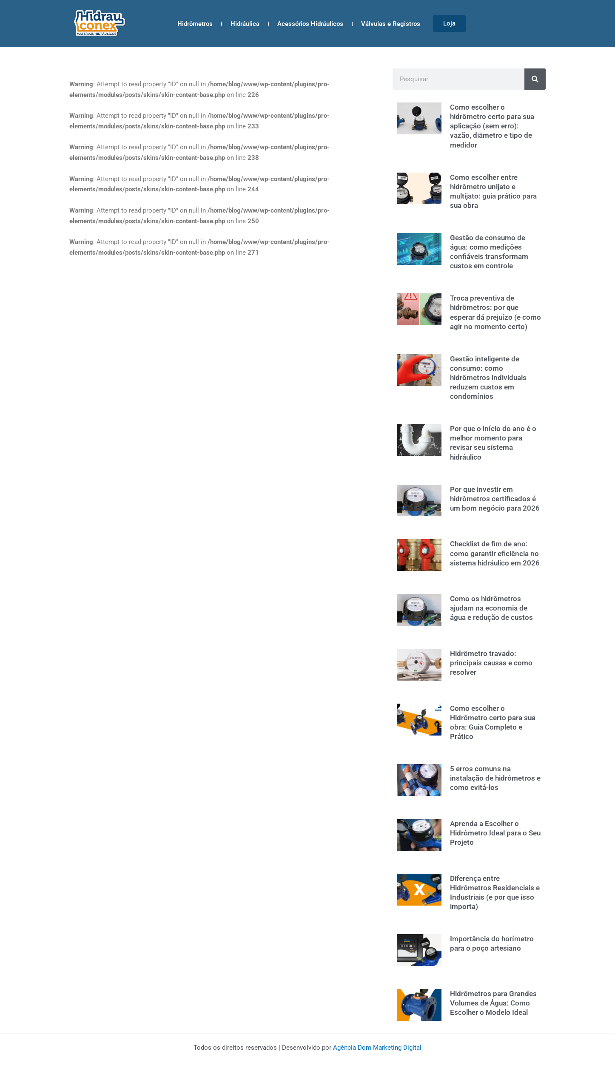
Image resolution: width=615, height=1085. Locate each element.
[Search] (535, 79)
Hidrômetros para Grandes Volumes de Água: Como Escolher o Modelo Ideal (493, 1003)
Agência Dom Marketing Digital (377, 1047)
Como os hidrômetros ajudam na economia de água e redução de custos (491, 608)
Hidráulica (245, 24)
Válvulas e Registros (390, 24)
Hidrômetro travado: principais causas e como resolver (491, 662)
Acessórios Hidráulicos (310, 24)
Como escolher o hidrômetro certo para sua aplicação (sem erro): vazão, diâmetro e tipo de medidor (492, 126)
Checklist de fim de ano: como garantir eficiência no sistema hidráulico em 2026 (495, 553)
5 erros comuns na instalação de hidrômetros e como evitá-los (495, 778)
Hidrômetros (195, 24)
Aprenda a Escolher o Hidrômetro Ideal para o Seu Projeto (495, 832)
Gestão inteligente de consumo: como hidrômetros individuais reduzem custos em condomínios (488, 377)
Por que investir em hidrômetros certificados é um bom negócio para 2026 (495, 498)
